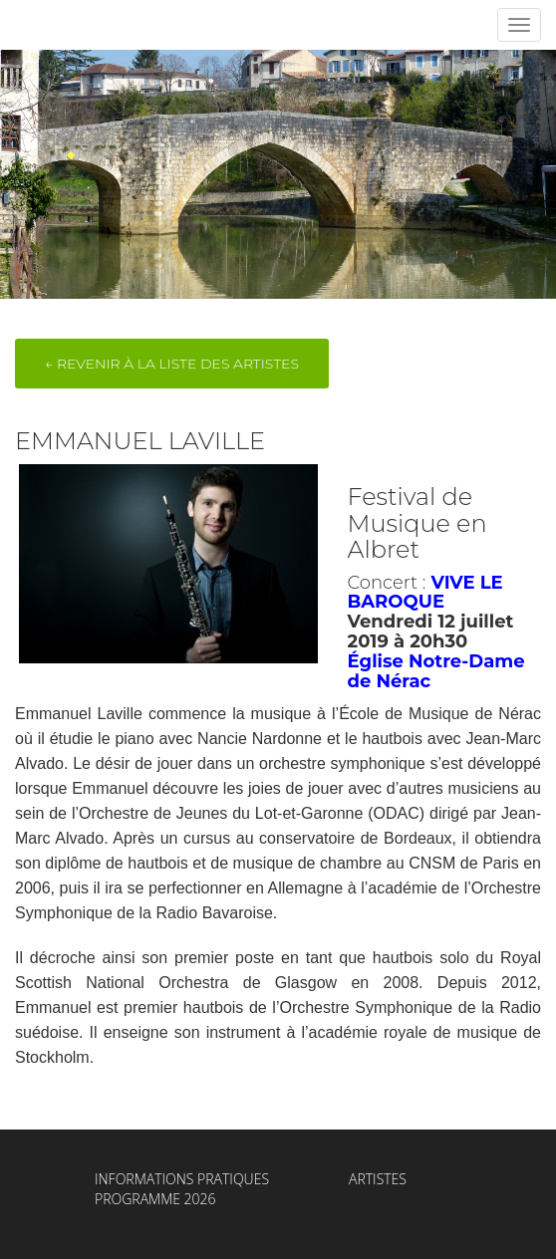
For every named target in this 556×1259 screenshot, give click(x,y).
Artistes (378, 1178)
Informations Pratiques (182, 1178)
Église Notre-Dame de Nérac (436, 671)
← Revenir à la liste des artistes (172, 364)
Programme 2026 (155, 1198)
